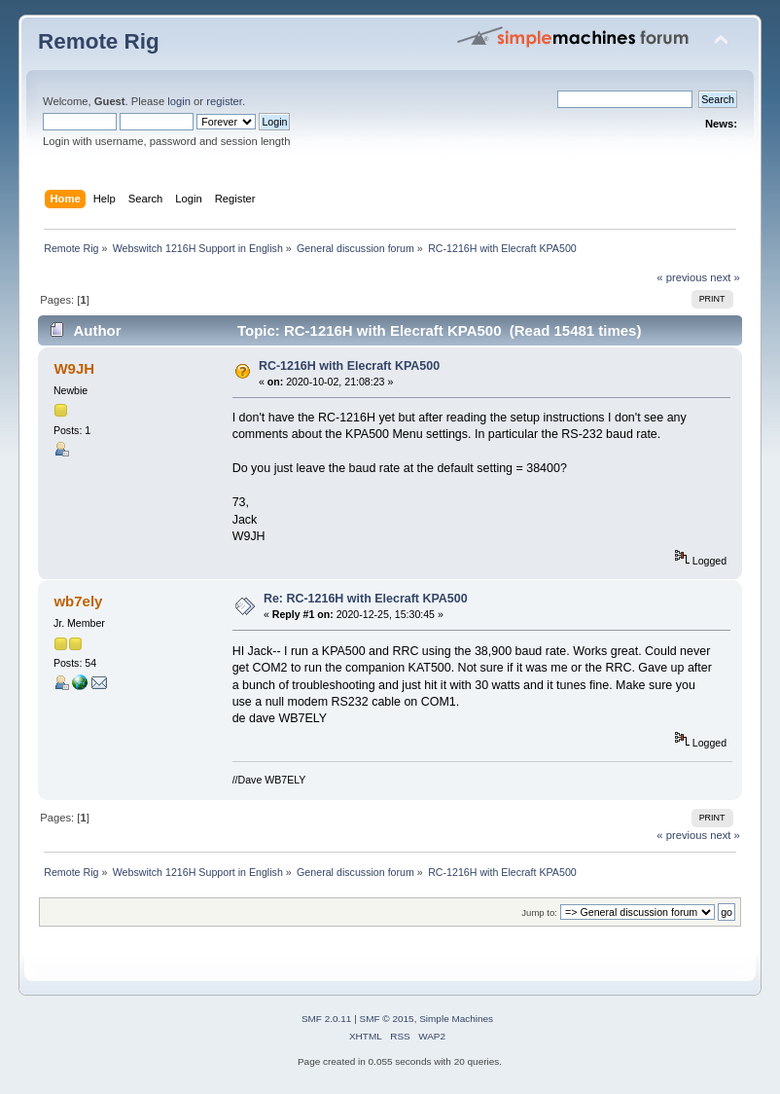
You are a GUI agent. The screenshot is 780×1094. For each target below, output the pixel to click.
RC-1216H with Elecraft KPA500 (349, 366)
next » (725, 277)
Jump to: (539, 912)
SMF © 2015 (387, 1018)
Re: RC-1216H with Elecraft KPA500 (366, 598)
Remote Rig (99, 41)
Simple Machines (456, 1018)
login (179, 101)
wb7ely (77, 601)
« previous (681, 277)
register (224, 101)
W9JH (73, 368)
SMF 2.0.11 (326, 1018)
